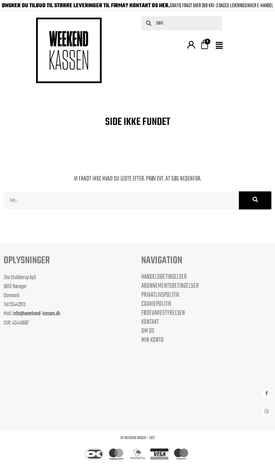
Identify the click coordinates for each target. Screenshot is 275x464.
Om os (147, 331)
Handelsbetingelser (164, 277)
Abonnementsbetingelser (170, 286)
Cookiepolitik (156, 304)
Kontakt (150, 322)
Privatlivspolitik (160, 295)
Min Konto (152, 340)
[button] (220, 46)
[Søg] (255, 200)
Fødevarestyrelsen (163, 313)
